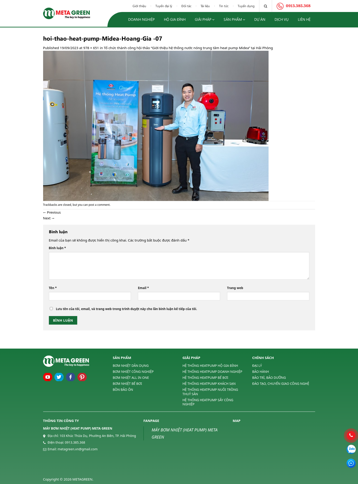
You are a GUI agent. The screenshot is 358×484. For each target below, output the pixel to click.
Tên (53, 288)
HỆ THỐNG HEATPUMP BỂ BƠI (205, 377)
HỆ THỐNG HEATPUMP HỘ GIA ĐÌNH (210, 366)
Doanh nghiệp (141, 19)
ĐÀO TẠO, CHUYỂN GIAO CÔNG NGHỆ (280, 383)
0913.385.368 (75, 442)
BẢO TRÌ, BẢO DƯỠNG (269, 377)
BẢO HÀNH (260, 371)
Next (49, 218)
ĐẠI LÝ (257, 366)
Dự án (259, 19)
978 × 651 (91, 47)
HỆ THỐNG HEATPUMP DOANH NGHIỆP (212, 371)
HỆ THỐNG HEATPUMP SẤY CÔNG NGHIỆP (208, 402)
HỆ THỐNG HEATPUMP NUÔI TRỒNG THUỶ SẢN (210, 391)
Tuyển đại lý (163, 6)
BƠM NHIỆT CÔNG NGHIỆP (133, 371)
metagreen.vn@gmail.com (78, 449)
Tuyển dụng (246, 6)
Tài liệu (205, 6)
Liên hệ (304, 19)
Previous (52, 212)
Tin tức (223, 6)
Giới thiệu (139, 6)
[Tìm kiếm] (265, 6)
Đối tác (186, 6)
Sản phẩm (234, 19)
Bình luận (57, 248)
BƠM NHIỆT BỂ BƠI (127, 383)
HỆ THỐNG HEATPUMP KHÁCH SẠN (209, 383)
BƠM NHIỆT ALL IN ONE (131, 377)
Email (143, 288)
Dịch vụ (282, 19)
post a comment (99, 205)
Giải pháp (204, 19)
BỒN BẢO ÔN (123, 389)
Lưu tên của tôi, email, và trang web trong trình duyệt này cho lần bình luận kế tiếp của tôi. (126, 309)
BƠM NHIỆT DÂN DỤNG (131, 366)
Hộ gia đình (175, 19)
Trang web (235, 288)
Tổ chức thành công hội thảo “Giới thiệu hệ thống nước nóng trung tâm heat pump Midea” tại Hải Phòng (188, 47)
